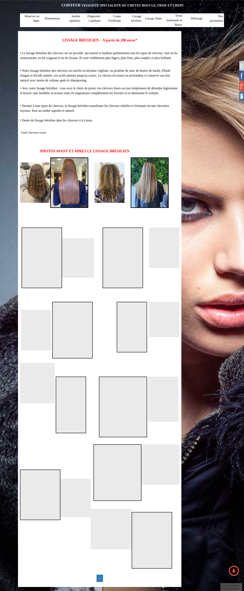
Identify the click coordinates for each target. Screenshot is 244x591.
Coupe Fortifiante (114, 18)
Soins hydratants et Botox (174, 20)
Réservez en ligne (32, 18)
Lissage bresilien (136, 18)
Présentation (52, 18)
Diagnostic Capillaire (94, 18)
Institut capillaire (74, 18)
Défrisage (197, 18)
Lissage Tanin (153, 18)
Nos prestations (216, 18)
